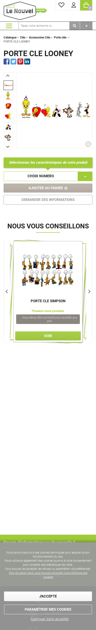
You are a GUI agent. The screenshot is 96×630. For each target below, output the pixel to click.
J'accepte (48, 596)
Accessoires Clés (39, 37)
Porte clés (60, 37)
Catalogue (10, 37)
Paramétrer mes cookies (48, 609)
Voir (48, 336)
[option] (8, 85)
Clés (22, 37)
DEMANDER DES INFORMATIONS (48, 200)
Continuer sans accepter (50, 619)
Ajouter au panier (46, 188)
